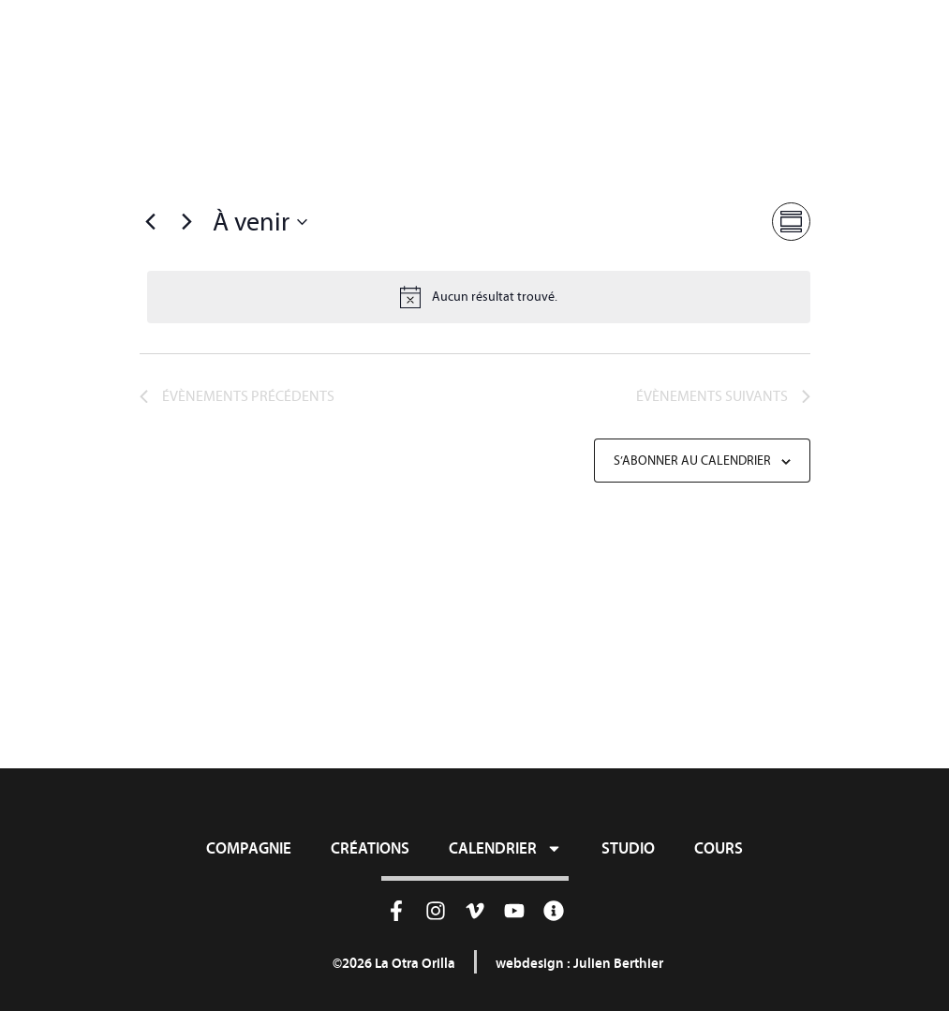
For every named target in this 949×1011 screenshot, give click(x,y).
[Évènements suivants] (187, 222)
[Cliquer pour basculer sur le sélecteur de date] (260, 222)
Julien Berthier (618, 963)
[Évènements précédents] (151, 222)
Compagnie (248, 848)
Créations (370, 848)
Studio (628, 848)
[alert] (478, 297)
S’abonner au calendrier (692, 460)
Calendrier (505, 848)
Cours (718, 848)
